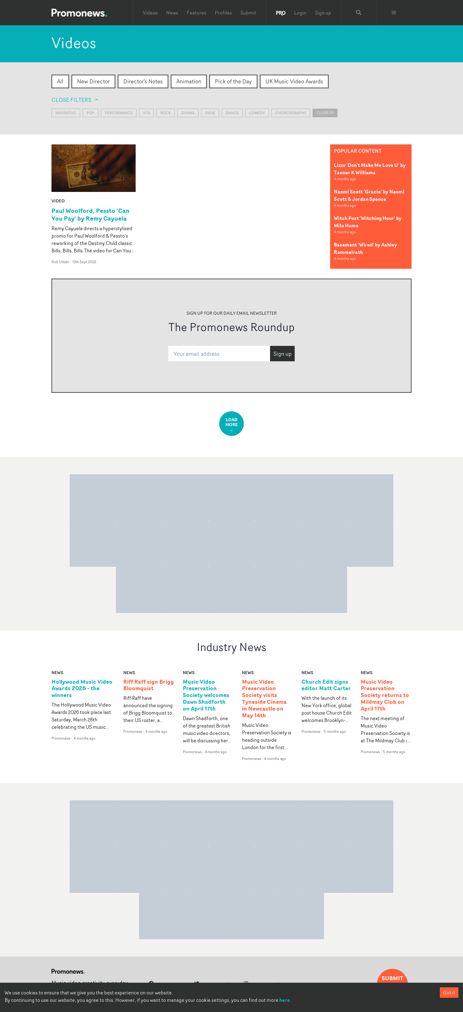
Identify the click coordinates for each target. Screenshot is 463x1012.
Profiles (223, 12)
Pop (90, 112)
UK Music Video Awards (294, 81)
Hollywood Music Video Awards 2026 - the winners (82, 688)
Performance (119, 112)
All (60, 81)
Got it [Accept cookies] (449, 992)
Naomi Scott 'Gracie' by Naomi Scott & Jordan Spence (369, 195)
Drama (188, 112)
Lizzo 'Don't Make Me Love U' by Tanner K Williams (370, 168)
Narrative (65, 112)
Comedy (257, 112)
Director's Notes (143, 81)
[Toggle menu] (394, 12)
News (172, 12)
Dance (232, 112)
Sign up (323, 12)
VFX (146, 112)
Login (300, 12)
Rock (165, 112)
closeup (325, 112)
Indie (210, 112)
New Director (93, 81)
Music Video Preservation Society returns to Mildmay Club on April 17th (385, 695)
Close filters (75, 100)
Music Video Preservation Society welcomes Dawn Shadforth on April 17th (206, 695)
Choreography (290, 112)
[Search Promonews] (359, 12)
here (284, 1000)
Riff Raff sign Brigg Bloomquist (148, 685)
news (57, 672)
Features (196, 12)
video (58, 200)
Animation (188, 81)
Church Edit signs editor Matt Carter (326, 685)
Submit (248, 12)
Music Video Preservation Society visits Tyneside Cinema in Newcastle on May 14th (264, 698)
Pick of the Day (233, 81)
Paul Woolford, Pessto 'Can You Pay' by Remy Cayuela (90, 214)
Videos (150, 12)
